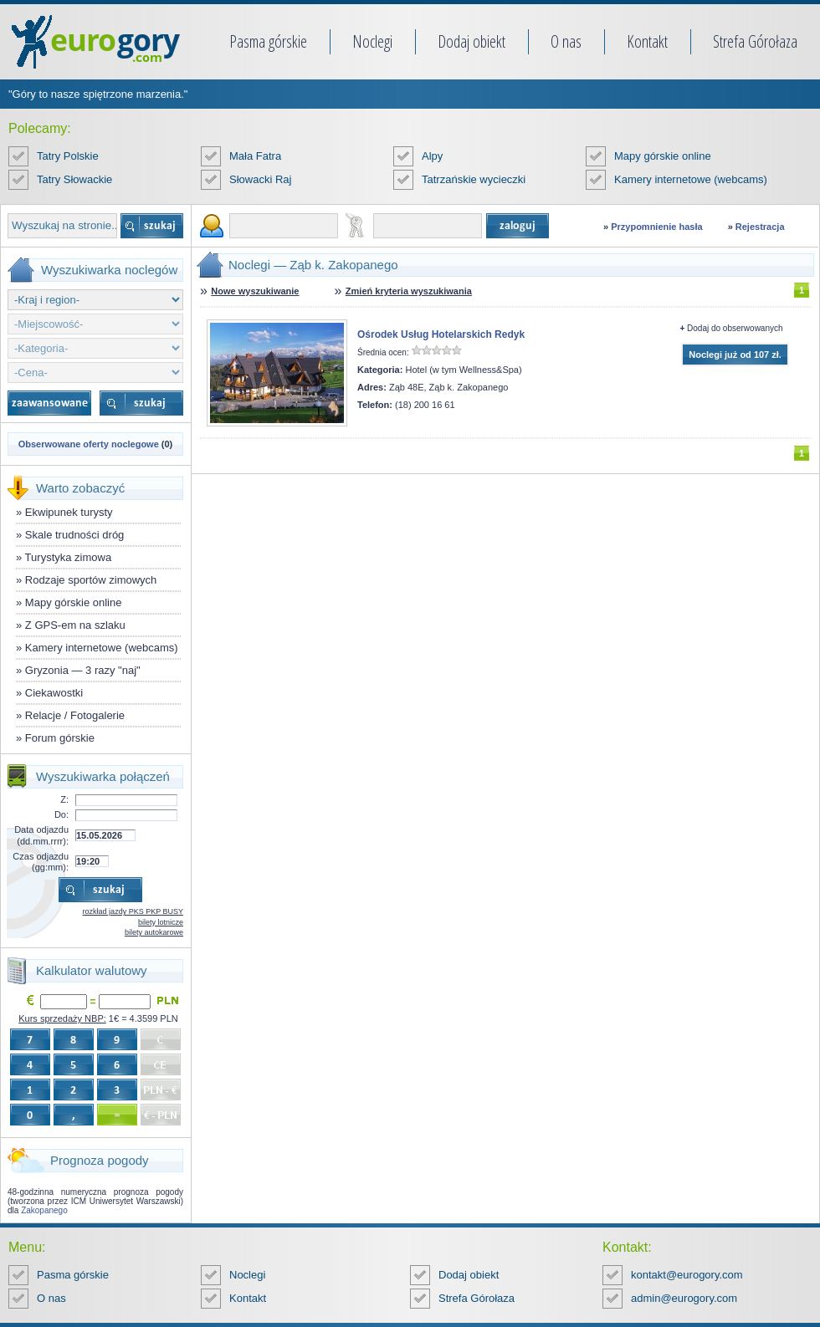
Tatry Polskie (68, 156)
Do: (61, 814)
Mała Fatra (255, 156)
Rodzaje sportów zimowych (91, 580)
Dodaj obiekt (471, 41)
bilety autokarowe (154, 932)
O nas (566, 41)
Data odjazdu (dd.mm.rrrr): (41, 834)
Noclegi (372, 41)
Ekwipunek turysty (69, 512)
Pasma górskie (268, 41)
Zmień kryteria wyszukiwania (409, 291)
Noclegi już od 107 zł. (735, 355)
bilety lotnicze (160, 922)
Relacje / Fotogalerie (75, 715)
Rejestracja (760, 227)
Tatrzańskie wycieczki (473, 179)
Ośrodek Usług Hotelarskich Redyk (441, 334)
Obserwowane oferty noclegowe (88, 444)
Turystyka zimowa (68, 557)
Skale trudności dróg (75, 534)
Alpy (432, 156)
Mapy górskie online (662, 156)
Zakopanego (44, 1210)
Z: (64, 799)
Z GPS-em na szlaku (75, 625)
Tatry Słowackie (74, 179)
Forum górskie (60, 738)
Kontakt (647, 41)
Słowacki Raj (260, 179)
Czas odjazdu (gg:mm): (41, 861)
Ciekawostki (54, 692)
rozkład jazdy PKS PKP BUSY (133, 911)
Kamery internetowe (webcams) (690, 179)
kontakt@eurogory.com (687, 1274)
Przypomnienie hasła (656, 227)
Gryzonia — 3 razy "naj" (83, 670)
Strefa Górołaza (755, 41)
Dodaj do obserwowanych (735, 328)
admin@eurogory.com (684, 1298)
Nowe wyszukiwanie (255, 291)
